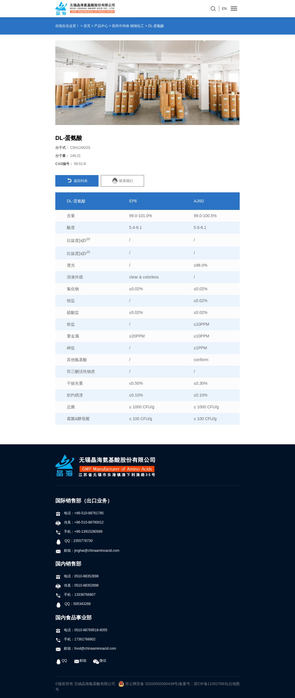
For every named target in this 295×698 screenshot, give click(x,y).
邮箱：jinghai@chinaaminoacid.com (87, 551)
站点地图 (232, 684)
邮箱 (80, 661)
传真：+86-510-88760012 (79, 522)
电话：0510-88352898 (77, 576)
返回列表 (77, 180)
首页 (87, 26)
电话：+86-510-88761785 (79, 513)
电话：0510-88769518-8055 (81, 630)
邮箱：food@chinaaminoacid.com (85, 648)
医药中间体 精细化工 (128, 26)
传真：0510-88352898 (77, 585)
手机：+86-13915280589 (79, 532)
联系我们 (122, 180)
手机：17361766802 (75, 639)
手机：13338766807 (75, 595)
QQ (61, 661)
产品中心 (101, 26)
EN (224, 9)
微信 (99, 661)
